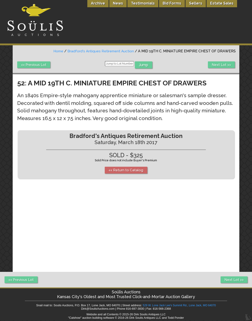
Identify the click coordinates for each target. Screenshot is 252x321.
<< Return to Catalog (126, 170)
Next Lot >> (221, 65)
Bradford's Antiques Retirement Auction (100, 51)
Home (57, 51)
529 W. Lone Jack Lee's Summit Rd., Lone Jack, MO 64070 (179, 305)
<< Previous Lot (34, 65)
